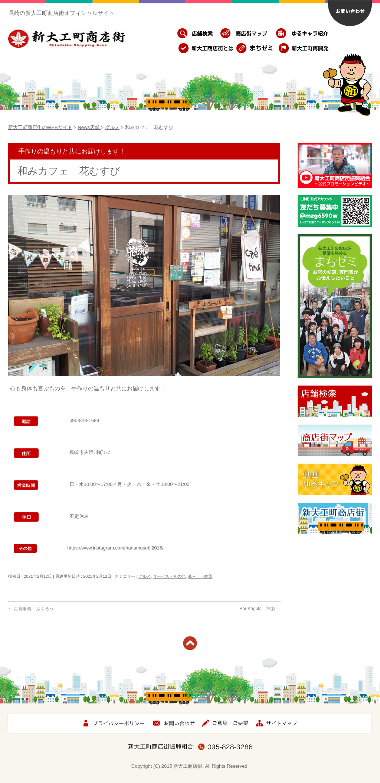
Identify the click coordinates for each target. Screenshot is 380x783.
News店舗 (89, 127)
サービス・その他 (169, 576)
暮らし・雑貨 (200, 576)
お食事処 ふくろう (31, 608)
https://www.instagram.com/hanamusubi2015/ (115, 548)
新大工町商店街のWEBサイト (40, 127)
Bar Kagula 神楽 (260, 608)
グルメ (112, 127)
